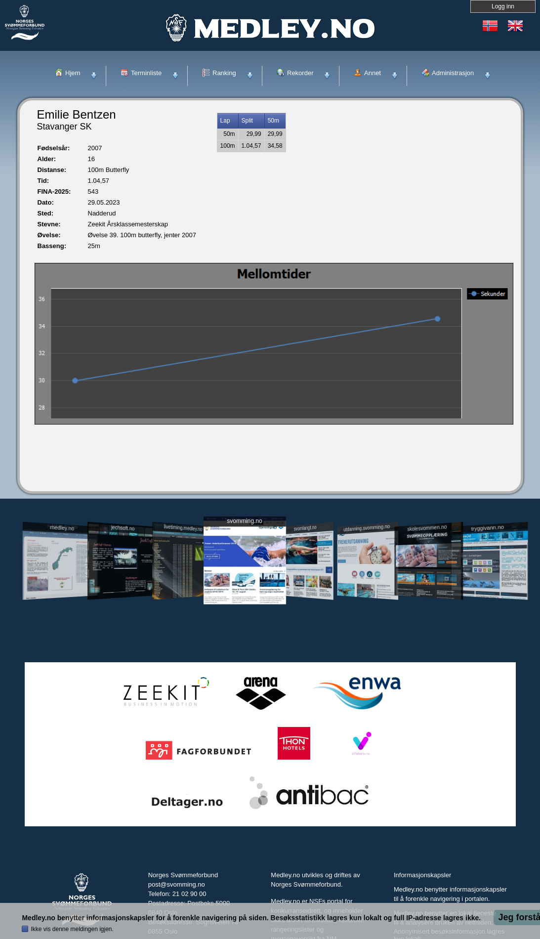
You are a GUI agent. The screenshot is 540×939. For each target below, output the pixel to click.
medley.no (62, 527)
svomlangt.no (305, 528)
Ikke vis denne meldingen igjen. (72, 929)
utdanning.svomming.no (367, 527)
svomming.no (244, 521)
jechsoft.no (122, 527)
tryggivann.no (487, 528)
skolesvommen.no (427, 528)
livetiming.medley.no (183, 528)
